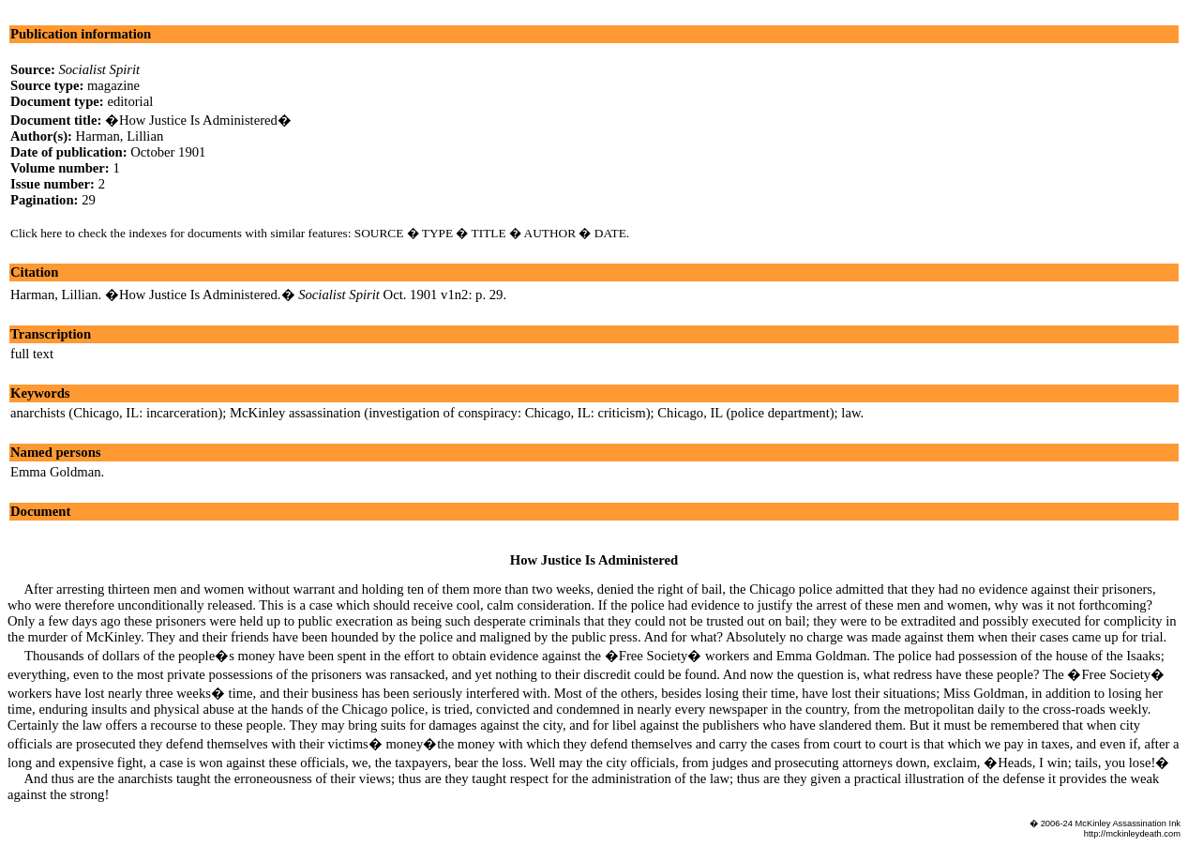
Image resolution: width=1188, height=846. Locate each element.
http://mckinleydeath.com (1132, 833)
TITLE (489, 233)
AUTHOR (550, 233)
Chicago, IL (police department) (745, 412)
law (850, 412)
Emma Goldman (55, 471)
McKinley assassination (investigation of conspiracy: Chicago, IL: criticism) (440, 412)
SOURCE (379, 233)
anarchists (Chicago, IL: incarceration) (116, 412)
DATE (610, 233)
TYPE (437, 233)
